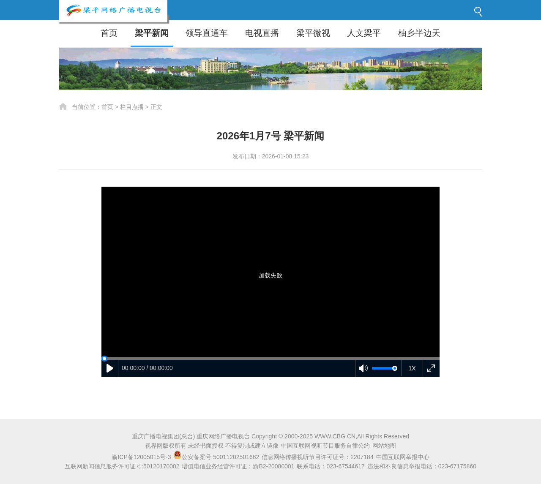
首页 (109, 33)
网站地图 (384, 445)
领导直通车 (207, 33)
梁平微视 (313, 33)
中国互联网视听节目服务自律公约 (325, 445)
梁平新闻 (152, 33)
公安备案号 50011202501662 (217, 457)
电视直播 (262, 33)
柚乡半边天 (419, 33)
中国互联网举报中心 (402, 457)
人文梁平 (364, 33)
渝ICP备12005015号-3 (141, 457)
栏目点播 (132, 106)
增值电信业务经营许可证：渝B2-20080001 (238, 466)
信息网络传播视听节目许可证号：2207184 (318, 457)
